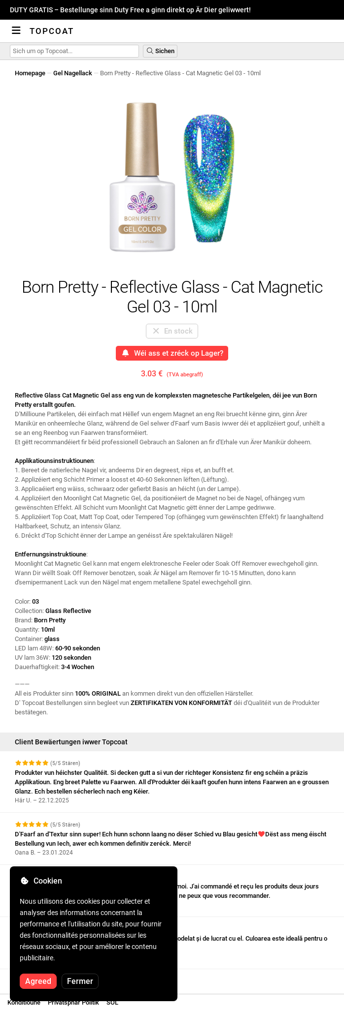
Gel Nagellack (72, 73)
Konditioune (23, 1002)
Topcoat (52, 31)
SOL (112, 1002)
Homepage (30, 73)
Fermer (80, 981)
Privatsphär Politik (73, 1002)
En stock (172, 331)
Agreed (38, 981)
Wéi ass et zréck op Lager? (172, 353)
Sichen (160, 51)
